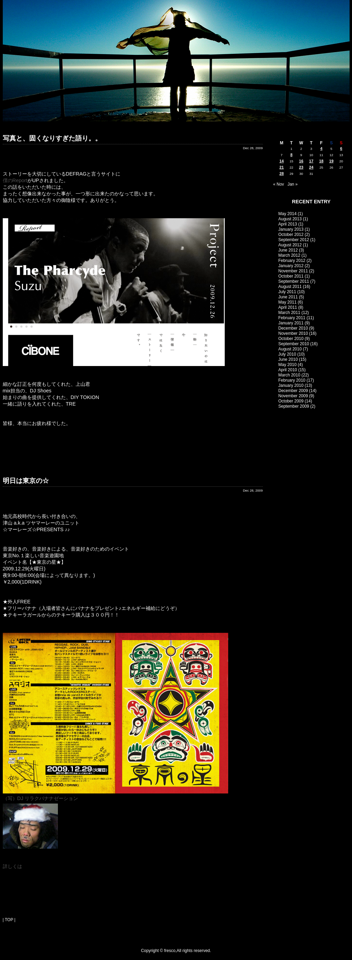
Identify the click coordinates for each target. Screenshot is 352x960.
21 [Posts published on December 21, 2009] (282, 167)
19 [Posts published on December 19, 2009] (331, 161)
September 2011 (293, 281)
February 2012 (292, 260)
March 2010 (289, 375)
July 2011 (287, 291)
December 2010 (293, 328)
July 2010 (287, 354)
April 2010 (287, 369)
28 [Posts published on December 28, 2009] (282, 173)
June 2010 (288, 359)
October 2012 (291, 234)
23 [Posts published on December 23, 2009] (301, 167)
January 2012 (291, 265)
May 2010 (287, 364)
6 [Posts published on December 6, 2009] (341, 148)
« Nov (278, 184)
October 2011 (291, 276)
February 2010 (292, 380)
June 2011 (288, 297)
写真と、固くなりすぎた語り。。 (52, 138)
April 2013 (287, 224)
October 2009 (291, 401)
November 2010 (293, 333)
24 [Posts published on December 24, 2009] (311, 167)
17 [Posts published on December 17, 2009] (311, 161)
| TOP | (9, 919)
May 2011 (287, 302)
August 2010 (290, 349)
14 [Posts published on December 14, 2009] (282, 161)
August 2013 (290, 218)
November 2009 (293, 395)
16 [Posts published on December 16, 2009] (301, 161)
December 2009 (293, 390)
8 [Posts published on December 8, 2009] (291, 155)
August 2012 (290, 245)
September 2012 (293, 239)
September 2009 (293, 406)
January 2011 (291, 323)
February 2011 (292, 317)
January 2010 (291, 385)
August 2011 (290, 286)
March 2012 (289, 255)
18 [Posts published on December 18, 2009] (321, 161)
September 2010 (293, 343)
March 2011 (289, 312)
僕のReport (15, 180)
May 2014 (287, 213)
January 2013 (291, 229)
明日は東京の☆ (26, 480)
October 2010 (291, 338)
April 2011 (287, 307)
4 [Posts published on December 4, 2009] (321, 148)
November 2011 (293, 271)
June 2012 (288, 250)
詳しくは (12, 866)
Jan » (292, 184)
